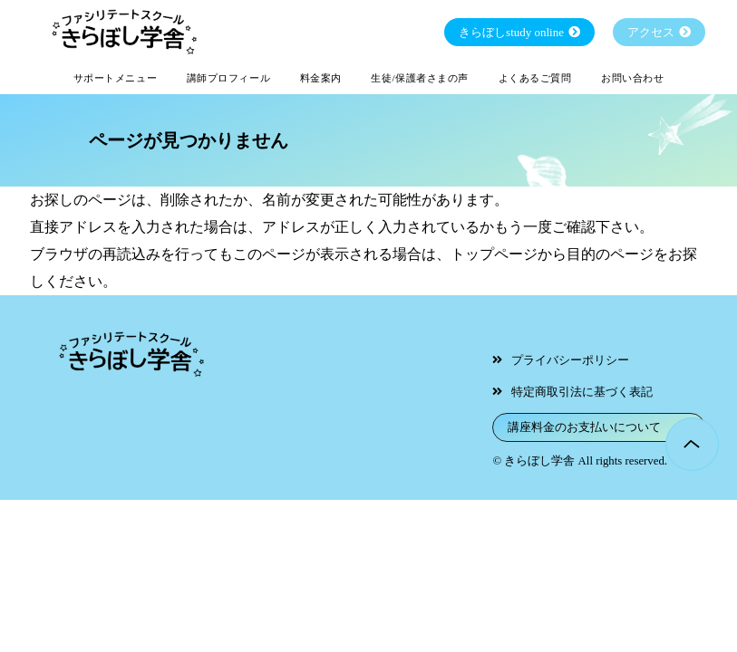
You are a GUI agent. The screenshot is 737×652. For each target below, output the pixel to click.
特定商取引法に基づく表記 (582, 392)
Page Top (692, 444)
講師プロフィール (228, 77)
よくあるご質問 (535, 77)
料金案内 (321, 77)
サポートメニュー (115, 77)
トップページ (494, 254)
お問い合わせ (632, 77)
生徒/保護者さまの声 (420, 77)
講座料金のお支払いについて (584, 427)
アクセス (650, 32)
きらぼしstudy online (511, 32)
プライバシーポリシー (570, 360)
